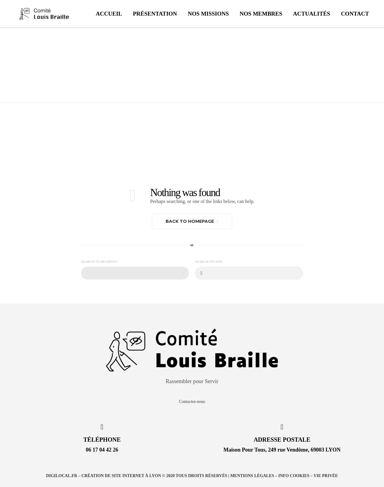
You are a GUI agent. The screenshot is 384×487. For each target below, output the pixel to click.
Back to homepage (192, 221)
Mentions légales (252, 475)
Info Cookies (294, 475)
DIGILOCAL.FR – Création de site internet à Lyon (103, 475)
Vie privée (326, 475)
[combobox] (135, 273)
